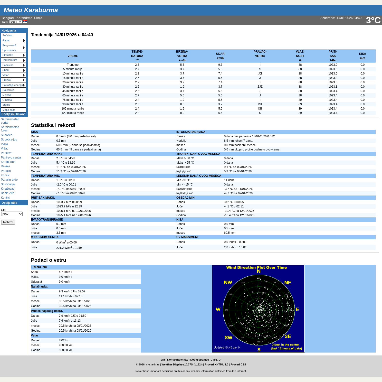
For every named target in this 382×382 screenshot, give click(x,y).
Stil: (3, 210)
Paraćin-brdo (9, 179)
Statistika (7, 55)
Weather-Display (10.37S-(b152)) (182, 364)
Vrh (163, 359)
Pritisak (6, 79)
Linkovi (6, 94)
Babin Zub (7, 193)
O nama (7, 99)
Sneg (5, 69)
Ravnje (5, 166)
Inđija (4, 144)
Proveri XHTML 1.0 (216, 364)
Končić (5, 175)
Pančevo (6, 153)
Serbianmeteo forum (10, 128)
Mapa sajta (8, 109)
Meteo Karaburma (31, 10)
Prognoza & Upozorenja (9, 47)
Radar (6, 40)
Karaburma (8, 162)
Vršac (4, 148)
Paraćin (6, 171)
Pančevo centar (11, 157)
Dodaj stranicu (199, 359)
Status (6, 104)
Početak (7, 35)
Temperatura (9, 59)
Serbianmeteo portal (10, 121)
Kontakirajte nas (177, 359)
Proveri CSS (238, 364)
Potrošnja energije (13, 85)
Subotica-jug (9, 139)
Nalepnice (8, 89)
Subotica (6, 135)
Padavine (7, 65)
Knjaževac (7, 188)
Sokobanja (8, 184)
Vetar (5, 75)
